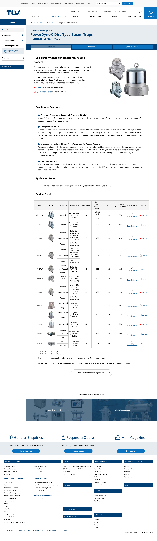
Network (126, 466)
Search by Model (9, 466)
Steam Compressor (40, 490)
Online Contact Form (100, 496)
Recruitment (128, 477)
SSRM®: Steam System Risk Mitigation (74, 469)
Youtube (96, 525)
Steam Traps (8, 482)
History (126, 474)
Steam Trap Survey (69, 474)
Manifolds (7, 519)
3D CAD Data (38, 471)
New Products (38, 469)
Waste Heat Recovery (10, 490)
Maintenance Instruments (41, 499)
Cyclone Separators (10, 501)
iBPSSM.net (66, 471)
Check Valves (8, 509)
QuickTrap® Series (44, 92)
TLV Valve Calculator (100, 482)
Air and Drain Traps (10, 517)
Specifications (132, 216)
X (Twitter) (97, 527)
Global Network (98, 501)
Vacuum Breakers (9, 514)
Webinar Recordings (100, 469)
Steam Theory (98, 466)
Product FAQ (8, 474)
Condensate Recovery (11, 488)
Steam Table (97, 471)
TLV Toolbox (97, 477)
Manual (144, 215)
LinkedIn (96, 520)
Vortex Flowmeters (10, 498)
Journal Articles (98, 485)
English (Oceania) (120, 11)
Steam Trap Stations (10, 485)
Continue (127, 3)
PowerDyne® (42, 87)
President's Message (130, 469)
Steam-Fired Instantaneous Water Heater (46, 485)
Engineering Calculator (101, 474)
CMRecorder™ (98, 479)
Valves (6, 506)
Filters (6, 504)
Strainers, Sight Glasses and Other (14, 522)
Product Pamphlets (10, 469)
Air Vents (7, 511)
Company (127, 471)
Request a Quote (99, 498)
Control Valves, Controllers (12, 496)
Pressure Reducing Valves (12, 493)
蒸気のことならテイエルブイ (13, 12)
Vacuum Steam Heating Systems (44, 482)
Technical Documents (40, 466)
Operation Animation (10, 471)
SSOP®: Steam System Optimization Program (77, 466)
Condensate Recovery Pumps (42, 488)
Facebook (97, 522)
